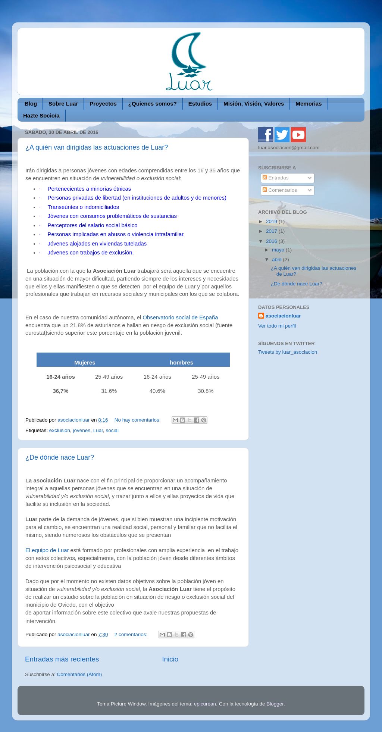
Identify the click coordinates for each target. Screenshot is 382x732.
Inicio (170, 659)
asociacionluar (283, 316)
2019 (272, 221)
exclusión (59, 430)
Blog (31, 103)
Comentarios (280, 190)
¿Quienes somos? (152, 103)
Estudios (200, 103)
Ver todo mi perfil (277, 326)
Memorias (308, 103)
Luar (98, 430)
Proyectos (103, 103)
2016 (272, 241)
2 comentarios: (132, 634)
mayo (279, 250)
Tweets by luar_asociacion (287, 352)
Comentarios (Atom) (79, 674)
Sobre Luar (63, 103)
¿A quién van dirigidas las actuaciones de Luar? (96, 147)
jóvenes (82, 430)
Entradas (276, 178)
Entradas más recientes (62, 659)
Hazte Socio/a (41, 115)
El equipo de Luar (47, 550)
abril (277, 259)
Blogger (275, 704)
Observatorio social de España (179, 317)
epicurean (205, 704)
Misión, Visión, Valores (253, 103)
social (112, 430)
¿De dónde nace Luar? (59, 457)
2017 (272, 231)
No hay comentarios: (138, 420)
